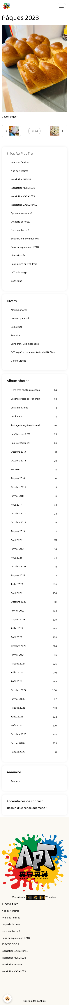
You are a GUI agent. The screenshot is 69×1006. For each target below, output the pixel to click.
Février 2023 (34, 611)
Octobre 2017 (34, 514)
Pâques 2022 (34, 575)
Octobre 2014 (34, 461)
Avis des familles (20, 163)
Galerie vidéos (18, 361)
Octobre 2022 (34, 602)
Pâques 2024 (34, 664)
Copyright (16, 281)
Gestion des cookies (34, 1001)
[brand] (7, 6)
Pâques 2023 (34, 620)
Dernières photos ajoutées (34, 390)
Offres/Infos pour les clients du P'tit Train (33, 352)
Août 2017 (34, 505)
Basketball (16, 327)
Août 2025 (34, 726)
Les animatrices (34, 408)
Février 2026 (34, 743)
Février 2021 (34, 549)
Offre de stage (19, 273)
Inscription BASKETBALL (24, 205)
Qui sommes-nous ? (22, 213)
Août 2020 (34, 540)
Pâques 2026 (34, 752)
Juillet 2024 (34, 673)
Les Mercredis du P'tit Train (34, 399)
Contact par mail (20, 319)
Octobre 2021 (34, 567)
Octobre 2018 (34, 522)
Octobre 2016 (34, 487)
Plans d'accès (18, 256)
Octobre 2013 (34, 452)
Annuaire (15, 335)
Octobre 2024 (34, 690)
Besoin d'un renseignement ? (27, 808)
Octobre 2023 (34, 646)
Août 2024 (34, 681)
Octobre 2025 (34, 734)
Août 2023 (34, 637)
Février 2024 (34, 655)
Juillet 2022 (34, 584)
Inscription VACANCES (23, 196)
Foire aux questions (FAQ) (25, 247)
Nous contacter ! (20, 230)
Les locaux (34, 417)
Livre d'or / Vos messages (25, 344)
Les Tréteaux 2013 (34, 443)
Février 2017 (34, 496)
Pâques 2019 (34, 531)
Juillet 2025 (34, 717)
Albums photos (19, 310)
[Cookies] (7, 998)
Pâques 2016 (34, 478)
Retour (34, 131)
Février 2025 (34, 699)
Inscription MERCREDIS (23, 188)
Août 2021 (34, 558)
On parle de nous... (20, 222)
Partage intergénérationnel (34, 425)
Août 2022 (34, 593)
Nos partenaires (19, 171)
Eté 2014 (34, 470)
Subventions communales (25, 239)
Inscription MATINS (21, 179)
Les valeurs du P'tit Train (24, 264)
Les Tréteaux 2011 (34, 434)
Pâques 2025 (34, 708)
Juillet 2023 (34, 628)
